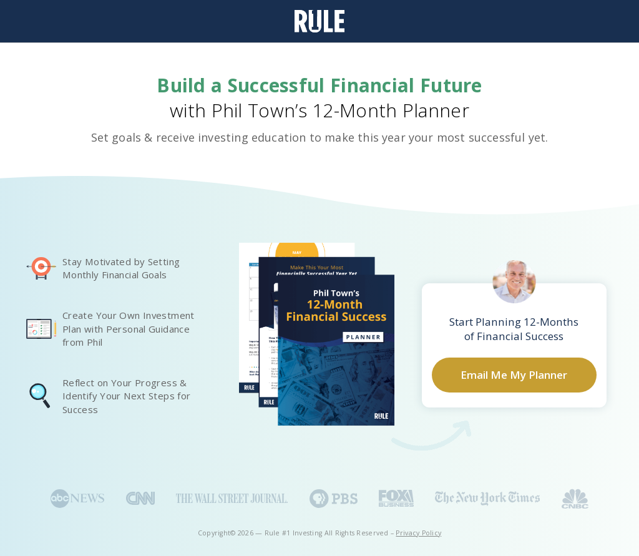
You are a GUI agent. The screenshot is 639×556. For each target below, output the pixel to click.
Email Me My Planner (514, 375)
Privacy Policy (418, 533)
